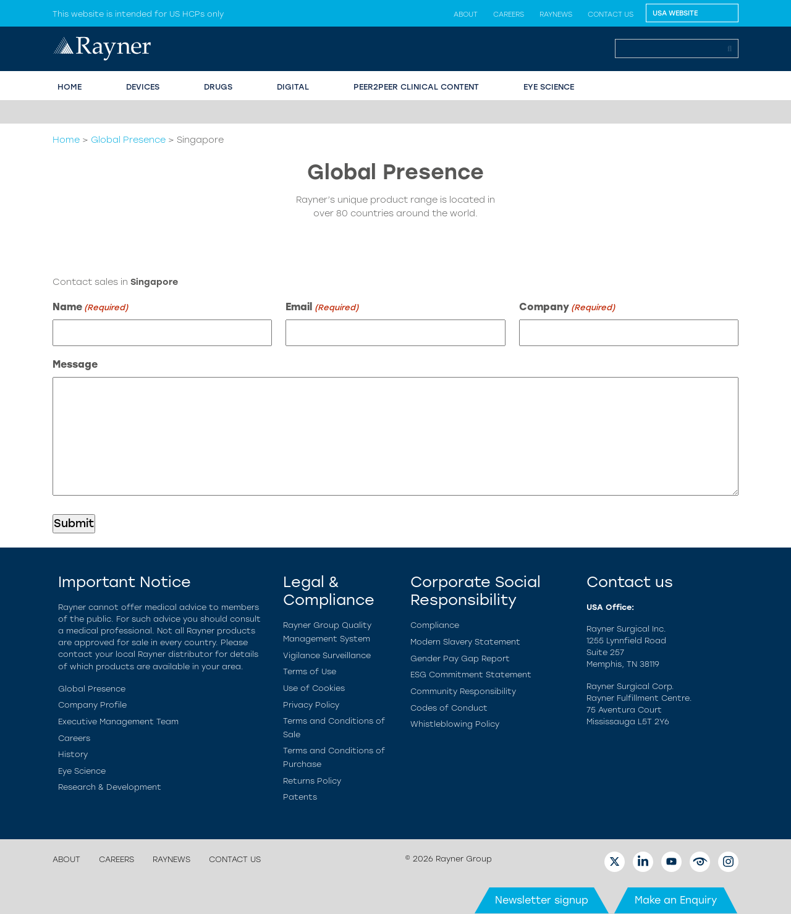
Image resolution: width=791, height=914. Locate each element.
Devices (142, 86)
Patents (300, 797)
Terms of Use (309, 671)
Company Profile (92, 704)
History (73, 754)
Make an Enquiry (676, 900)
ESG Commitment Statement (470, 674)
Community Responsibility (463, 691)
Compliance (434, 625)
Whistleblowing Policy (454, 724)
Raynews (555, 14)
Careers (508, 14)
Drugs (218, 86)
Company (567, 307)
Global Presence (128, 139)
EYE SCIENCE (548, 86)
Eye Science (82, 771)
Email (322, 307)
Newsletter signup (541, 900)
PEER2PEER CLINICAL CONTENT (416, 86)
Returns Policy (312, 780)
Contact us (610, 14)
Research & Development (109, 787)
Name (90, 307)
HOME (69, 86)
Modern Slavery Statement (465, 641)
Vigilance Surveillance (327, 655)
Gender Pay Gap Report (460, 658)
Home (66, 139)
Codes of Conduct (449, 708)
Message (75, 364)
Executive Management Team (118, 721)
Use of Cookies (314, 688)
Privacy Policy (311, 704)
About (466, 14)
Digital (293, 86)
